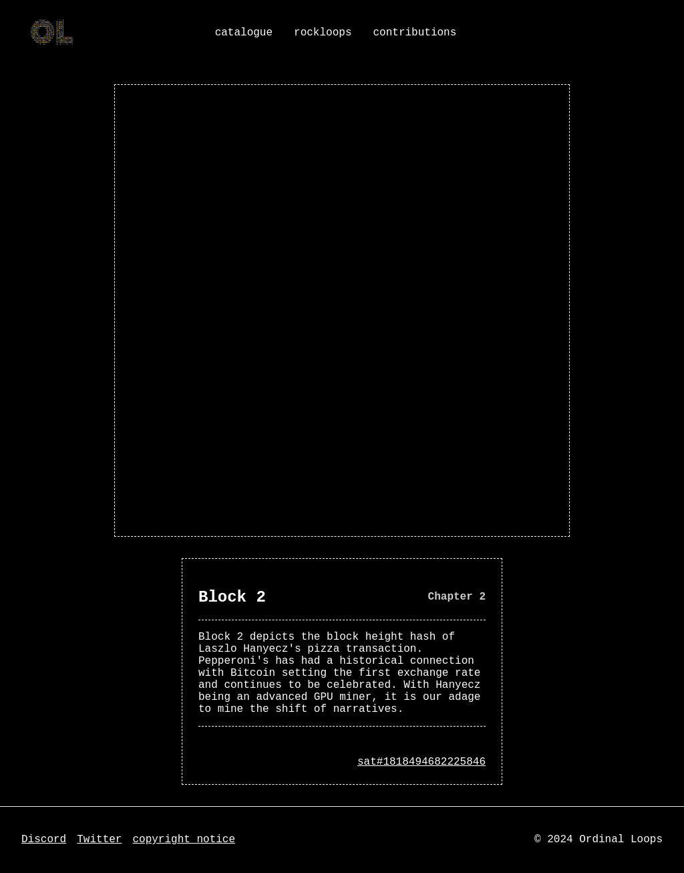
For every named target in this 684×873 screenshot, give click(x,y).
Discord (43, 840)
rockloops (322, 33)
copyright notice (183, 840)
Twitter (99, 840)
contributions (414, 33)
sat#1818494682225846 (421, 762)
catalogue (244, 33)
